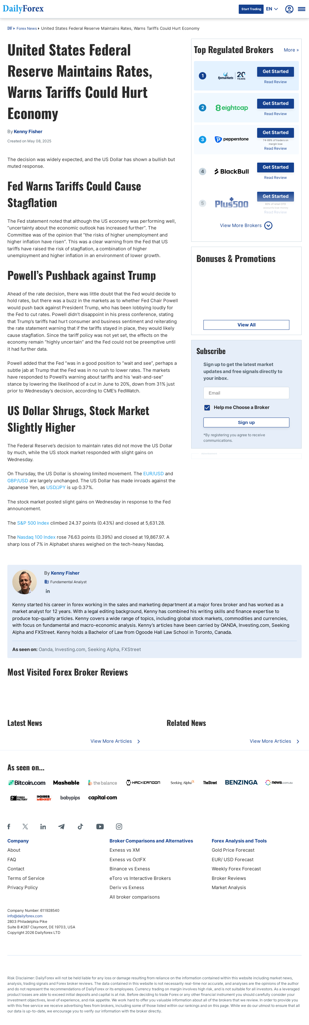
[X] (25, 826)
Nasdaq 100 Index (36, 537)
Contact (15, 869)
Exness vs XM (125, 850)
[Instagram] (119, 826)
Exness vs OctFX (128, 859)
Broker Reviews (229, 878)
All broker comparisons (135, 897)
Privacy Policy (22, 887)
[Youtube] (100, 826)
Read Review (275, 81)
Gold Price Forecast (233, 850)
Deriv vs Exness (127, 887)
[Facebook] (8, 826)
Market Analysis (229, 887)
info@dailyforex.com (24, 916)
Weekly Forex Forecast (236, 869)
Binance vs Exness (130, 869)
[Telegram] (61, 826)
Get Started (276, 71)
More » (291, 50)
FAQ (11, 859)
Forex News (27, 28)
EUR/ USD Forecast (232, 859)
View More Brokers (241, 225)
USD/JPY (56, 487)
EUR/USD (153, 473)
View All (247, 325)
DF (9, 29)
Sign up (246, 422)
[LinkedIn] (43, 826)
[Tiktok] (80, 826)
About (13, 850)
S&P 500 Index (33, 523)
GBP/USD (17, 481)
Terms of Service (25, 878)
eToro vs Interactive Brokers (140, 878)
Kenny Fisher (65, 573)
